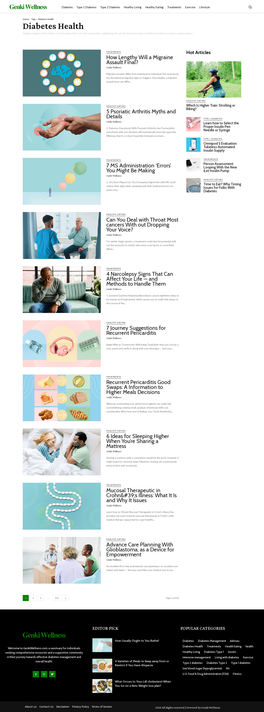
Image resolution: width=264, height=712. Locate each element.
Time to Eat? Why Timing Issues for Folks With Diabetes (220, 187)
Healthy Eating (116, 106)
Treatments (113, 52)
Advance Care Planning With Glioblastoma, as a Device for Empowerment (140, 549)
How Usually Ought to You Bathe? (137, 640)
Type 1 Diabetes (212, 118)
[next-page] (66, 598)
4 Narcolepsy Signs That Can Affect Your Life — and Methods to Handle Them (139, 278)
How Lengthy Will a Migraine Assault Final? (139, 60)
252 (57, 598)
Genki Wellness (114, 67)
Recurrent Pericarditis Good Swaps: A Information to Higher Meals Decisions (138, 387)
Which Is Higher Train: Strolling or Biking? (210, 107)
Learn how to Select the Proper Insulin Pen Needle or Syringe (221, 126)
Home (26, 19)
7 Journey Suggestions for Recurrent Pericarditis (136, 330)
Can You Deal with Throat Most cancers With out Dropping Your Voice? (142, 224)
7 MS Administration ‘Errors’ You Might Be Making (138, 168)
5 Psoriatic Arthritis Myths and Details (141, 114)
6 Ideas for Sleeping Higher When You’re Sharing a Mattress (137, 441)
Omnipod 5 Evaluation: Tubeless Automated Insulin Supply (220, 147)
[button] (250, 7)
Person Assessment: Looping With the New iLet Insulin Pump (220, 167)
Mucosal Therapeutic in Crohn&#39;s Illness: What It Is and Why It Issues (141, 495)
